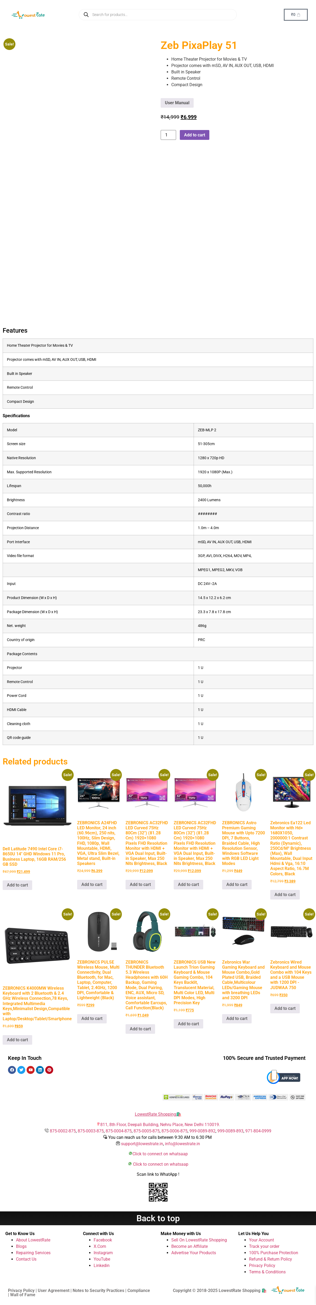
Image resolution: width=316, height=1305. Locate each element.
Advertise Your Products (193, 1252)
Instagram (103, 1252)
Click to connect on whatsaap (160, 1153)
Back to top (158, 1218)
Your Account (261, 1240)
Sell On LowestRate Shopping (199, 1240)
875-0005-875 (147, 1130)
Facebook (103, 1240)
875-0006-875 (174, 1130)
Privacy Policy (262, 1265)
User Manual (177, 102)
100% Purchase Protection (273, 1252)
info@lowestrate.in (182, 1143)
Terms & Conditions (267, 1271)
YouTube (102, 1259)
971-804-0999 (258, 1130)
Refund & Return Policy (270, 1259)
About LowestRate (33, 1240)
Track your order (264, 1246)
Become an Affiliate (189, 1246)
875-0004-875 (119, 1130)
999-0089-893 (230, 1130)
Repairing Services (33, 1252)
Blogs (21, 1246)
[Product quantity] (168, 135)
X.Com (100, 1246)
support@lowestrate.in (142, 1143)
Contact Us (26, 1259)
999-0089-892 (202, 1130)
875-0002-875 (63, 1130)
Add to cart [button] (17, 885)
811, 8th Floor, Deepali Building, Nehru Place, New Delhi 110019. (160, 1124)
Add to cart (194, 134)
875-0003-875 (91, 1130)
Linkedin (102, 1265)
